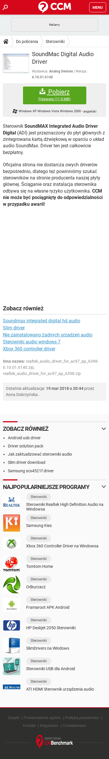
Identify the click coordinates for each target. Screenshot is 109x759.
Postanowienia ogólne (42, 717)
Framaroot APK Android (47, 607)
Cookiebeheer (74, 725)
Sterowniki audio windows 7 (31, 342)
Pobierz (54, 94)
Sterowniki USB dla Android (50, 668)
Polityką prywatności (82, 717)
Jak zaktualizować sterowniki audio (40, 454)
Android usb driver (24, 437)
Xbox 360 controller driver (29, 349)
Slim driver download (26, 462)
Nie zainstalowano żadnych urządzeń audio (47, 335)
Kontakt (29, 725)
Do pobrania (27, 41)
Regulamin (49, 725)
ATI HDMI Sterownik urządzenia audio (60, 689)
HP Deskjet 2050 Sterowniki (51, 627)
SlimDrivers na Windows (47, 648)
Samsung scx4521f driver (31, 470)
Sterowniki (55, 41)
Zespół (13, 717)
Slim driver (14, 328)
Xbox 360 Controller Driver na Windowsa (62, 546)
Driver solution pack (25, 446)
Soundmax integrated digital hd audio (41, 321)
